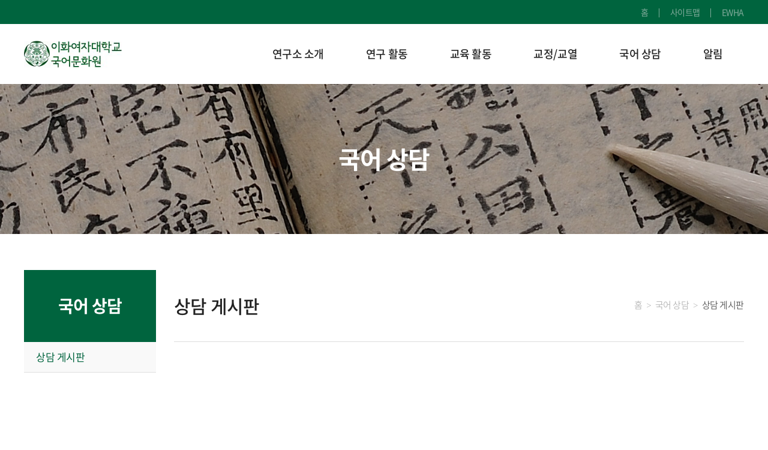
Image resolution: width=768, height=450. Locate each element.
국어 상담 (640, 54)
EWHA (733, 12)
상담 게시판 (60, 356)
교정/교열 (555, 54)
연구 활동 (387, 54)
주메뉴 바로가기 (0, 0)
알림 (713, 54)
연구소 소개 (298, 54)
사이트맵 (685, 12)
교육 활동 (471, 54)
